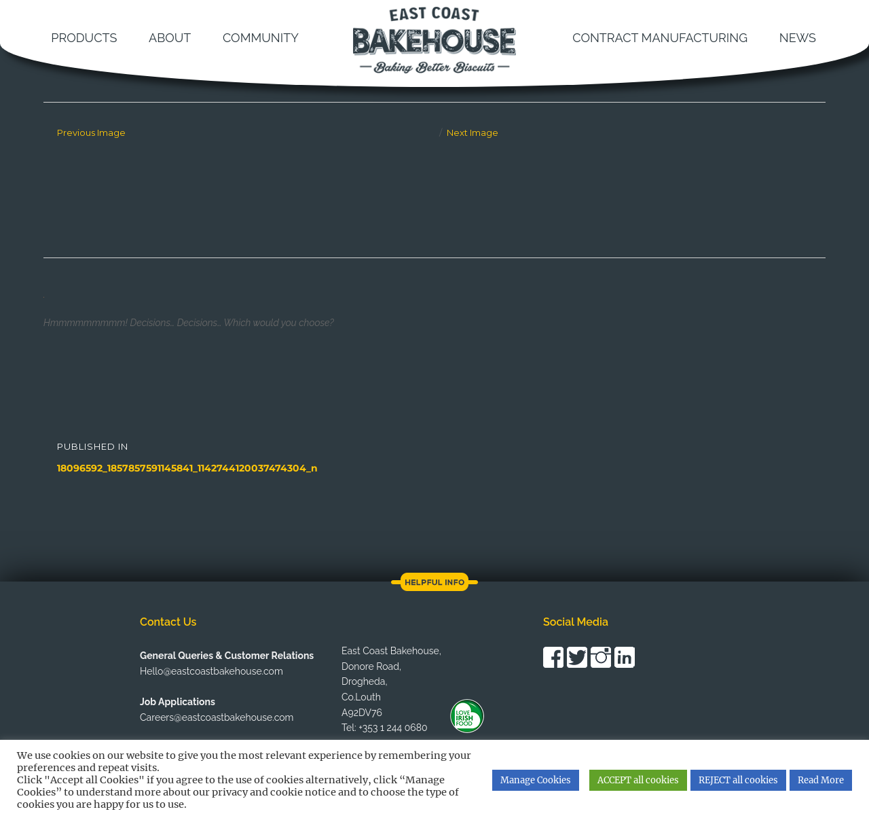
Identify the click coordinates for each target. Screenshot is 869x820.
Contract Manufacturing (659, 38)
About (170, 38)
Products (84, 38)
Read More (821, 780)
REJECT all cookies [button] (738, 780)
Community (261, 38)
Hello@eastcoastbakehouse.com (211, 671)
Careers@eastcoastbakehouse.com (216, 717)
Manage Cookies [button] (535, 780)
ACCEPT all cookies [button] (638, 780)
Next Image (472, 132)
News (797, 38)
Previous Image (91, 132)
